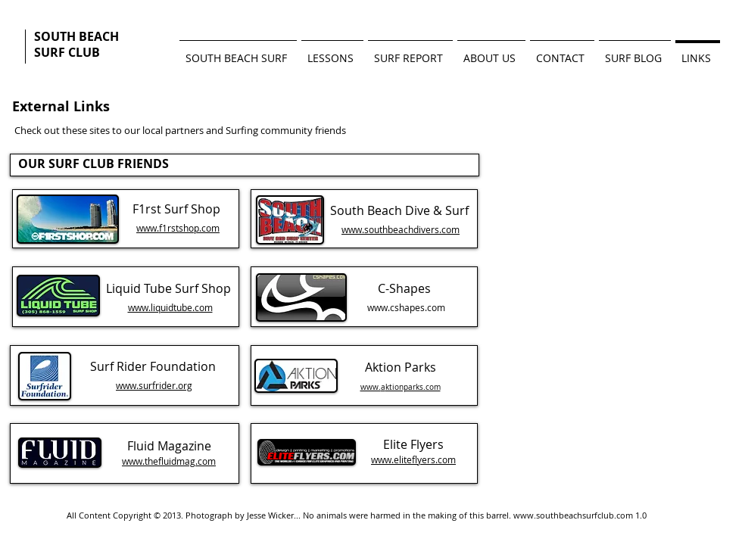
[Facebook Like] (162, 106)
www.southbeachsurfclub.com (573, 515)
